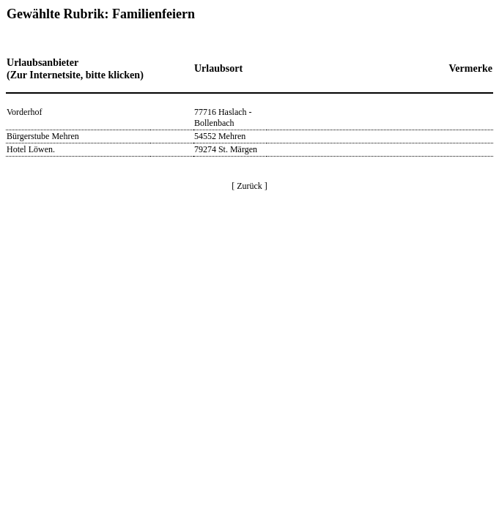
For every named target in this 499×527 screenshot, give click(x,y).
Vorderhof (24, 112)
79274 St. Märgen (225, 149)
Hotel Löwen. (31, 149)
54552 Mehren (219, 136)
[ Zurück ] (249, 186)
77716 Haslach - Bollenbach (223, 117)
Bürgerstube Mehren (43, 136)
